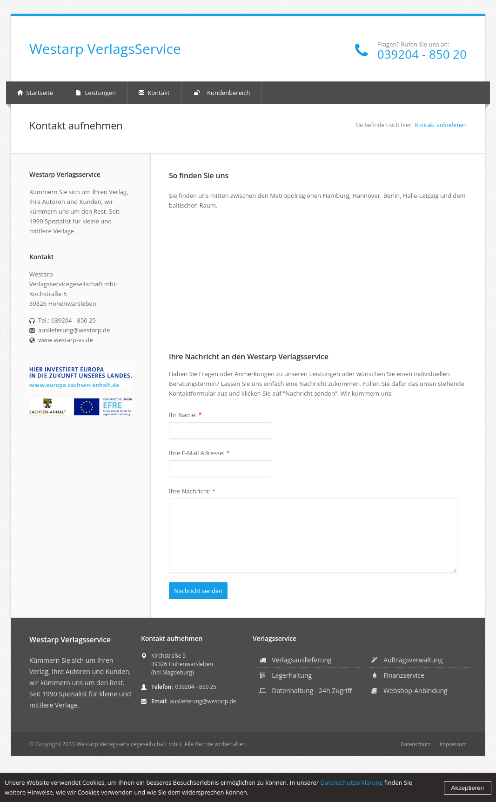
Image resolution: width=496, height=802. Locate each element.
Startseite (35, 92)
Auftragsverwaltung (406, 659)
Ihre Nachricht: (192, 491)
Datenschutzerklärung (352, 782)
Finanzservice (397, 675)
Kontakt (154, 92)
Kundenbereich (221, 92)
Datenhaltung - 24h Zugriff (305, 690)
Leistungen (96, 92)
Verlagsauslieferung (295, 659)
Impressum (453, 744)
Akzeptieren (467, 787)
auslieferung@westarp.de (203, 701)
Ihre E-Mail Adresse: (199, 453)
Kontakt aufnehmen (441, 125)
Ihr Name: (185, 415)
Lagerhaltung (285, 675)
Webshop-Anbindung (409, 690)
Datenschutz (415, 744)
